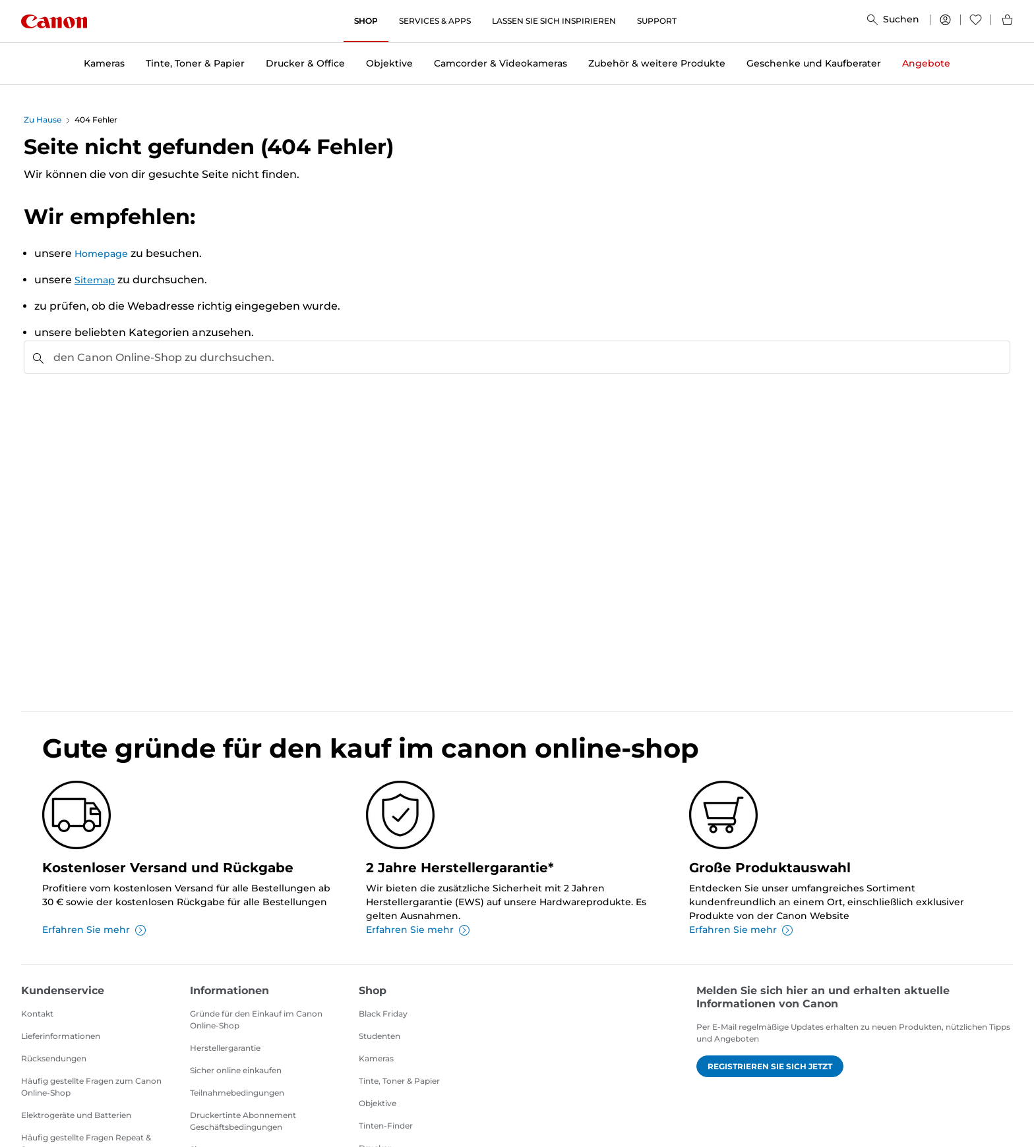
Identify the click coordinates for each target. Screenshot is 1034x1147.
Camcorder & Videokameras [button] (500, 63)
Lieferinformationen (60, 1036)
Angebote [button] (926, 63)
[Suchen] (893, 21)
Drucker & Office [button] (305, 63)
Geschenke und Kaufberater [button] (813, 63)
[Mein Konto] (945, 21)
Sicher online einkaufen (236, 1070)
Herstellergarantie (225, 1048)
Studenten (379, 1036)
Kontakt (37, 1014)
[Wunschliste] (975, 21)
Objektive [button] (389, 63)
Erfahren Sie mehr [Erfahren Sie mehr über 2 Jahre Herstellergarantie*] (418, 930)
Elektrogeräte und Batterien (76, 1115)
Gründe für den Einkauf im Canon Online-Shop (256, 1019)
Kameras (376, 1058)
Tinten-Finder (386, 1126)
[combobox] (517, 357)
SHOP (366, 21)
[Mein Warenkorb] (1001, 21)
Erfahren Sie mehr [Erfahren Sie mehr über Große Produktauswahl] (741, 930)
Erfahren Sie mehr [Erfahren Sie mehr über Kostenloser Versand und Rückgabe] (94, 930)
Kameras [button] (104, 63)
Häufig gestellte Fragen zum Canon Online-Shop (91, 1087)
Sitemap (95, 280)
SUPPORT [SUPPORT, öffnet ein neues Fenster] (657, 21)
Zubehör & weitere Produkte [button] (656, 63)
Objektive (377, 1103)
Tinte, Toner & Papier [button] (195, 63)
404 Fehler (96, 120)
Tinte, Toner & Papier (399, 1081)
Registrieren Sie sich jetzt (770, 1066)
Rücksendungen (53, 1058)
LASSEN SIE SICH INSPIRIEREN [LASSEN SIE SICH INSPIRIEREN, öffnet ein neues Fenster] (554, 21)
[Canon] (54, 21)
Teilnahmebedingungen (237, 1093)
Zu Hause (42, 120)
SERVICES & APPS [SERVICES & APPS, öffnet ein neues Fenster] (435, 21)
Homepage (101, 254)
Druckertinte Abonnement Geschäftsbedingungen (243, 1121)
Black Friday (383, 1014)
